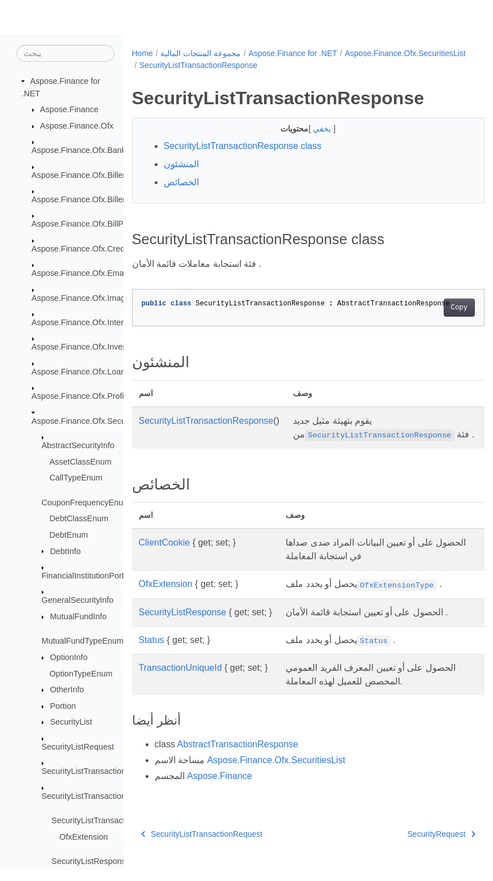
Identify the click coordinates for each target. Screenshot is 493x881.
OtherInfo (67, 690)
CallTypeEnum (76, 478)
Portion (63, 706)
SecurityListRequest (77, 747)
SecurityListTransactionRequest (98, 771)
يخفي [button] (310, 128)
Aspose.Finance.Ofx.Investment (89, 347)
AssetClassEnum (80, 462)
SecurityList (71, 722)
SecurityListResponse (91, 861)
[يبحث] (65, 53)
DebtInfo (65, 551)
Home (142, 53)
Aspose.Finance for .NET (293, 53)
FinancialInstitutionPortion (88, 576)
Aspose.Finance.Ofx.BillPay (82, 224)
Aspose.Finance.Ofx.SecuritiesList (94, 421)
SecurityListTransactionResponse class (243, 146)
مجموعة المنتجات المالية (200, 53)
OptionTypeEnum (80, 673)
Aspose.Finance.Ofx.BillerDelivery (93, 175)
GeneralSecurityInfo (77, 600)
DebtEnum (68, 535)
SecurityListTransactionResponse (102, 796)
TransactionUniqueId (180, 681)
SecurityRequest (416, 847)
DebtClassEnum (78, 519)
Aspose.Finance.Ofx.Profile (81, 396)
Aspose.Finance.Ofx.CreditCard (89, 249)
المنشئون (181, 164)
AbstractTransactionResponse (238, 758)
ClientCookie (164, 556)
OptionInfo (68, 657)
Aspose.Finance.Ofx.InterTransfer (93, 322)
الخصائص (181, 182)
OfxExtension (84, 836)
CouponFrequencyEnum (85, 503)
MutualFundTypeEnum (82, 641)
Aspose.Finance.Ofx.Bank (79, 150)
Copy (434, 308)
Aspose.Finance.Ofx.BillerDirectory (95, 200)
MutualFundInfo (78, 617)
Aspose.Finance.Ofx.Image (81, 298)
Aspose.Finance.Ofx (77, 126)
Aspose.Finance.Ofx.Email (80, 273)
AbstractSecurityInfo (77, 445)
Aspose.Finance (69, 109)
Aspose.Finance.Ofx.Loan (79, 372)
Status (151, 653)
